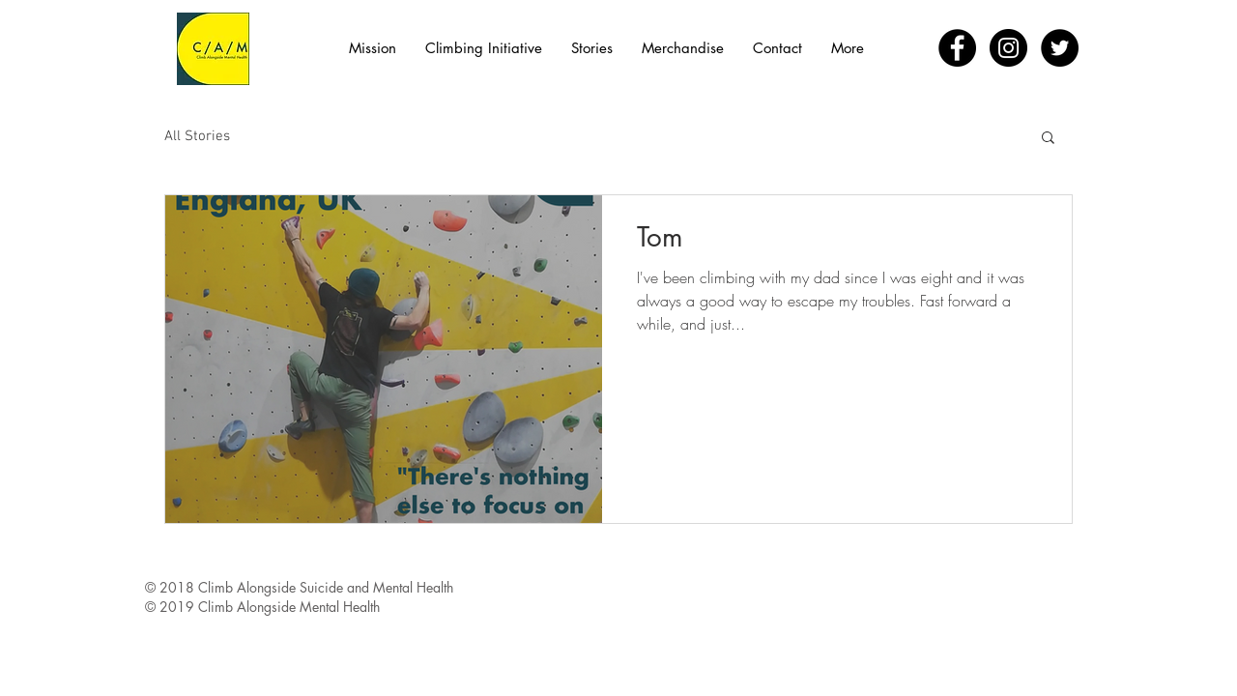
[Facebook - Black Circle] (957, 48)
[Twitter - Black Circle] (1060, 48)
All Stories (197, 136)
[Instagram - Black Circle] (1008, 48)
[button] (1048, 139)
